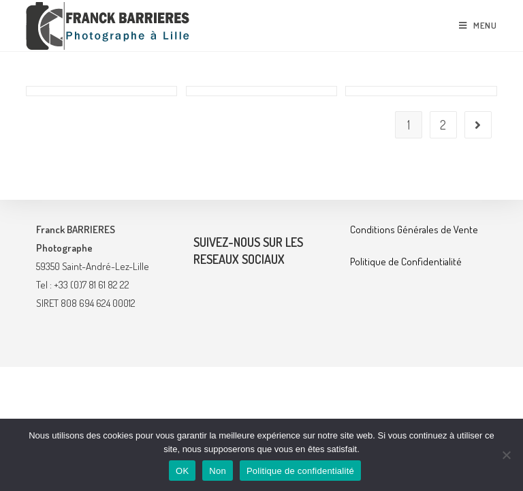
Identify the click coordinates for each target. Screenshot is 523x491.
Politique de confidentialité (300, 471)
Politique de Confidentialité (406, 385)
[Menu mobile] (478, 25)
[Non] (506, 455)
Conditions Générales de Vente (414, 353)
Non (217, 471)
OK (182, 471)
